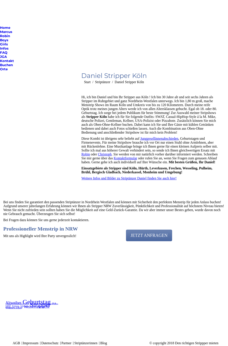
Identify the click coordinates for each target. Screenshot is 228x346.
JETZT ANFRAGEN (149, 235)
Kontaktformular (125, 158)
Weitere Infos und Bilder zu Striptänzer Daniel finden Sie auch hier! (129, 178)
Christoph (105, 154)
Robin (85, 154)
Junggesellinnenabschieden (159, 138)
